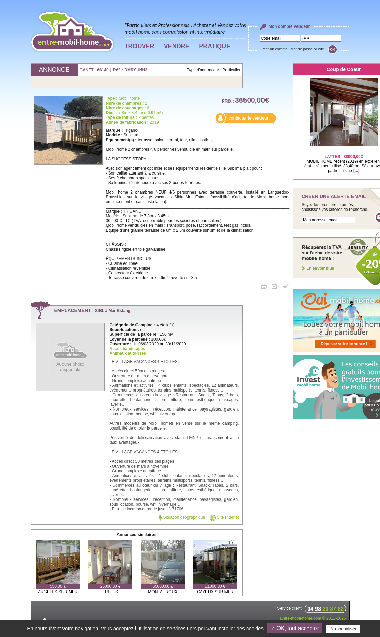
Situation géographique (182, 517)
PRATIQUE (214, 46)
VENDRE (176, 46)
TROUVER (140, 46)
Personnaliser (343, 628)
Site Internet (224, 517)
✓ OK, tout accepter (295, 628)
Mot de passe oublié (307, 49)
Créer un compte (274, 49)
